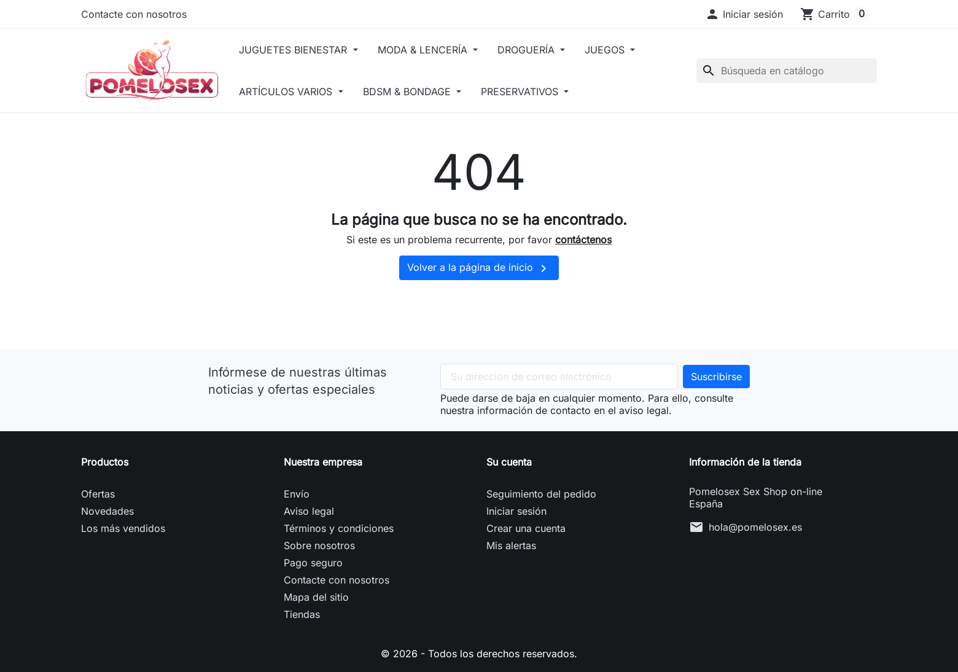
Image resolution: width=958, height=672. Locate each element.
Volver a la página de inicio (479, 268)
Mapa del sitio (316, 597)
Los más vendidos (123, 528)
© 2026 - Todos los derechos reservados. (479, 653)
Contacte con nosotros (134, 14)
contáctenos (583, 239)
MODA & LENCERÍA (424, 50)
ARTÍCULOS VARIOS (287, 91)
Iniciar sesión (516, 511)
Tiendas (302, 614)
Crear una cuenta (526, 528)
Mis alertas (511, 545)
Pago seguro (313, 563)
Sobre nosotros (319, 545)
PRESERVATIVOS (521, 91)
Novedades (107, 511)
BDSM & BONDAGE (408, 91)
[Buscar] (786, 70)
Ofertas (98, 494)
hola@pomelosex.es (755, 527)
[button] (744, 14)
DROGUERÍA (527, 50)
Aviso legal (309, 511)
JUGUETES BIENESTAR (294, 50)
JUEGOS (606, 50)
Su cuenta (509, 462)
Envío (297, 494)
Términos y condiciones (339, 528)
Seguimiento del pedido (541, 494)
